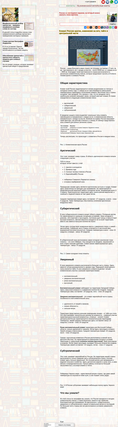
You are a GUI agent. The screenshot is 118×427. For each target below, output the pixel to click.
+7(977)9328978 (90, 2)
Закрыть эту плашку (64, 425)
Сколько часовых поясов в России (78, 172)
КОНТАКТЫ (70, 6)
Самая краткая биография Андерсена (18, 46)
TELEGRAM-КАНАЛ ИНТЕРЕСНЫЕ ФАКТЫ (93, 6)
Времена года (71, 169)
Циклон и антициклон (74, 167)
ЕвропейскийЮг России (74, 174)
